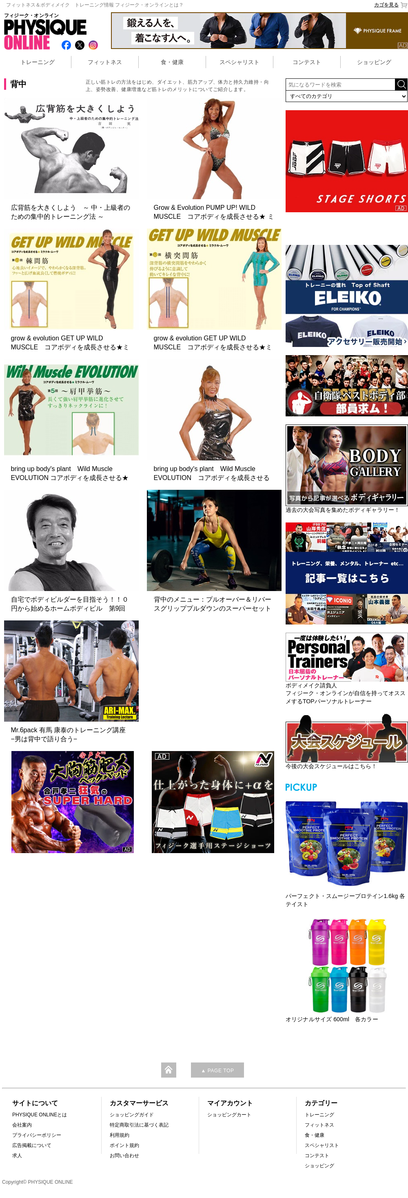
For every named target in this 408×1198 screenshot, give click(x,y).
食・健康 (172, 62)
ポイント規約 (124, 1145)
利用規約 (119, 1135)
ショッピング (374, 62)
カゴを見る (391, 5)
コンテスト (307, 62)
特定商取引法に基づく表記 (139, 1125)
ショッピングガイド (132, 1115)
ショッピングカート (229, 1115)
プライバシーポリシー (36, 1135)
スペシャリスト (239, 62)
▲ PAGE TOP (217, 1071)
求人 (17, 1155)
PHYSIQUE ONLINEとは (39, 1115)
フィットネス (105, 62)
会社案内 (22, 1125)
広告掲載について (31, 1145)
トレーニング (37, 62)
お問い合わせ (124, 1155)
